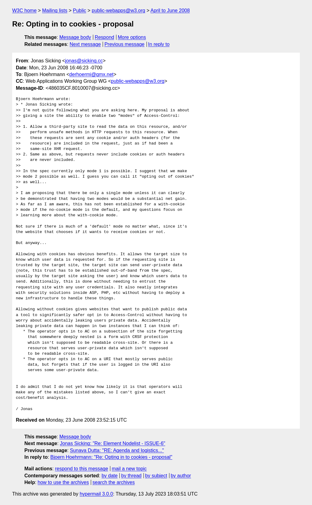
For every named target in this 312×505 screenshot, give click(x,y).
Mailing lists (54, 10)
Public (79, 10)
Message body (75, 37)
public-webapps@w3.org (118, 10)
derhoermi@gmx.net (91, 74)
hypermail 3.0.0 (96, 493)
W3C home (24, 10)
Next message (85, 44)
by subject (156, 475)
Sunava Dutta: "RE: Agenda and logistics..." (117, 450)
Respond (104, 37)
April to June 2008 (170, 10)
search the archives (114, 482)
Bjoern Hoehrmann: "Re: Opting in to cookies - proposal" (111, 457)
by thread (131, 475)
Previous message (125, 44)
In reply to (158, 44)
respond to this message (81, 468)
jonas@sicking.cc (84, 60)
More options (132, 37)
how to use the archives (63, 482)
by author (181, 475)
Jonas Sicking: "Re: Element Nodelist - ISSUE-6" (112, 443)
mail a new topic (129, 468)
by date (109, 475)
